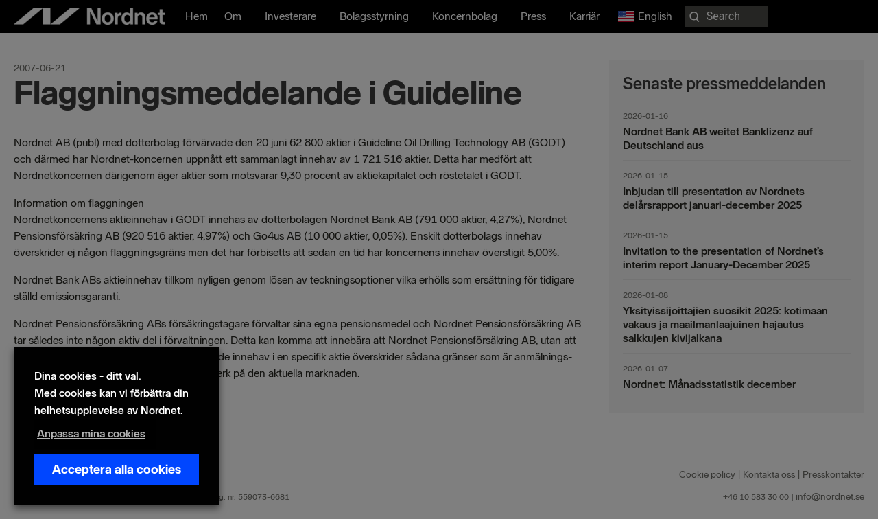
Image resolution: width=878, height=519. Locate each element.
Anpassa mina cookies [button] (91, 433)
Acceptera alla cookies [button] (116, 469)
